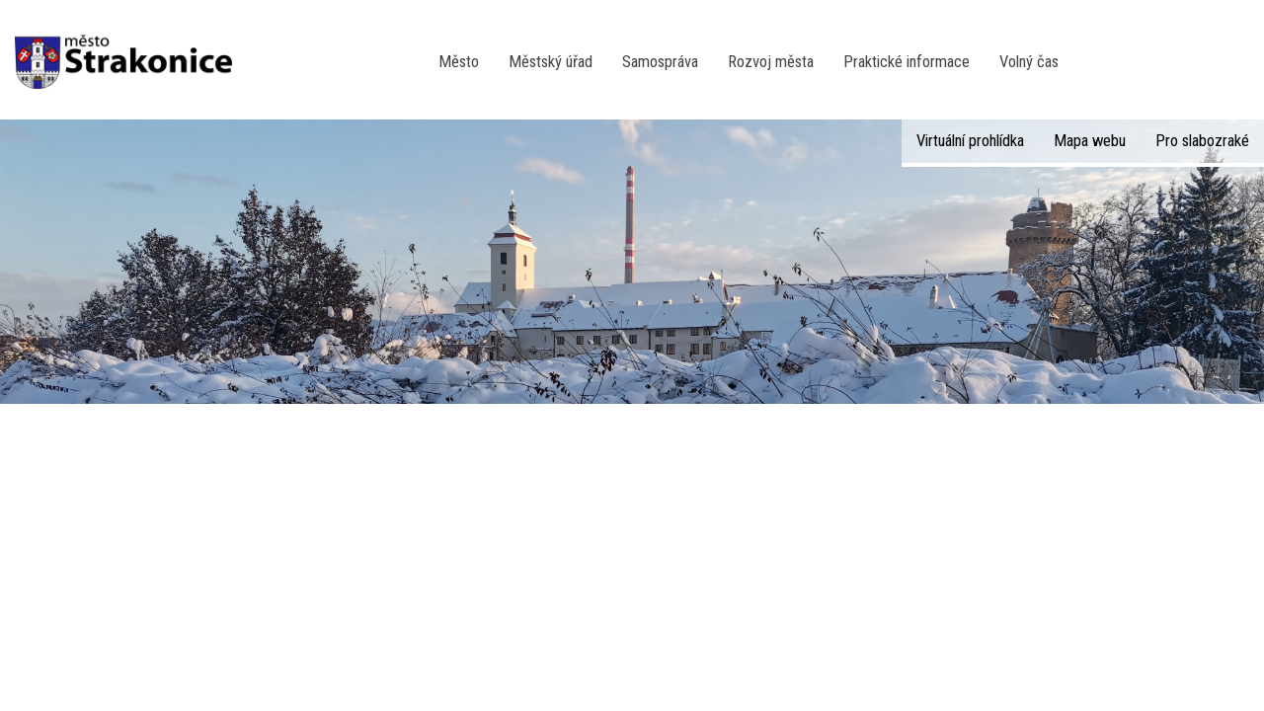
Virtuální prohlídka (970, 140)
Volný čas (1029, 61)
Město (458, 61)
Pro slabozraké (1202, 140)
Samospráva (660, 61)
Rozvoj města (771, 61)
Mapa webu (1090, 140)
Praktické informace (906, 61)
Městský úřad (550, 61)
